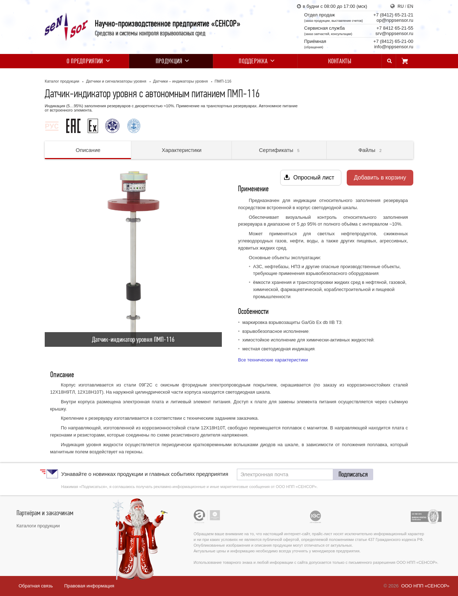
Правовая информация (89, 585)
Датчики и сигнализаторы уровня (116, 81)
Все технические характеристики (273, 360)
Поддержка (255, 61)
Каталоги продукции (38, 525)
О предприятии (87, 61)
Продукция (171, 61)
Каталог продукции (62, 81)
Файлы (369, 150)
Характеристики (181, 150)
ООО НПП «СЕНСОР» (425, 585)
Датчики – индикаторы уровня (180, 81)
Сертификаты (279, 150)
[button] (353, 474)
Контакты (339, 61)
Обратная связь (36, 585)
